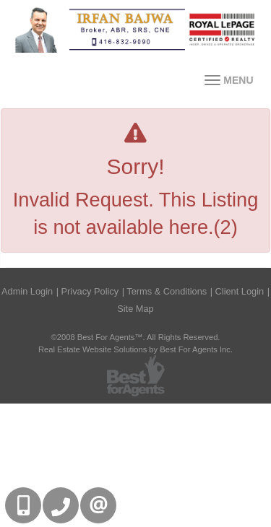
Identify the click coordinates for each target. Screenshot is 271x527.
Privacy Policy (90, 291)
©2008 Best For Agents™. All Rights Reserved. (135, 337)
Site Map (135, 308)
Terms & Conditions (166, 291)
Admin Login (27, 291)
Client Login (239, 291)
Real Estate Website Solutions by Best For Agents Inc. (135, 349)
